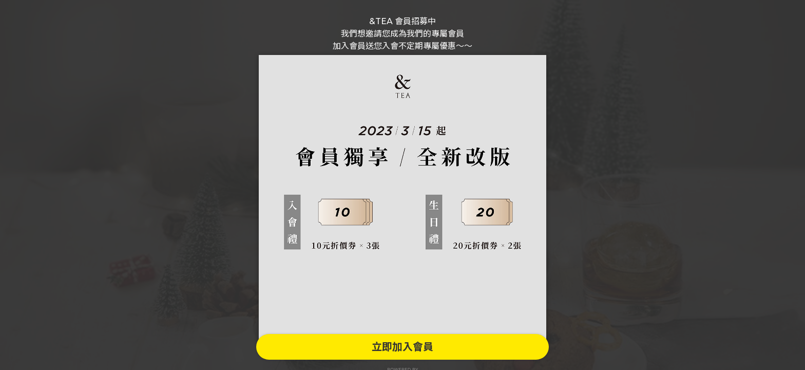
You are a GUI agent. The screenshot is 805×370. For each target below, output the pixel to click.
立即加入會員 (402, 347)
